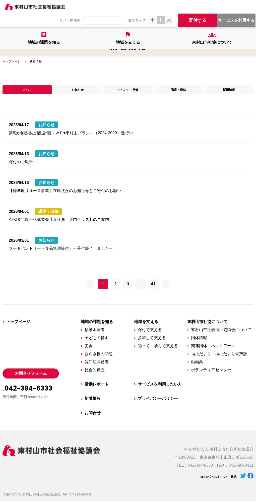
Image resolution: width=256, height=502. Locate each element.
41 (153, 285)
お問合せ (93, 414)
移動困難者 (95, 331)
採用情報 (229, 90)
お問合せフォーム (31, 374)
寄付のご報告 (21, 163)
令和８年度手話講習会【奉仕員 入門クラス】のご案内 (59, 220)
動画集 (197, 363)
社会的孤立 (95, 371)
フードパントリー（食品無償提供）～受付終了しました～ (61, 249)
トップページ (12, 61)
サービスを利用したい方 (160, 385)
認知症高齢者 (97, 363)
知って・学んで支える (158, 347)
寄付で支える (150, 331)
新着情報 (93, 399)
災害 (89, 347)
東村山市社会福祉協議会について (221, 331)
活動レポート (97, 385)
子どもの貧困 (97, 339)
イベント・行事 (128, 90)
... (140, 285)
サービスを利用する (236, 20)
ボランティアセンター (211, 371)
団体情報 (199, 339)
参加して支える (152, 339)
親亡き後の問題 (99, 355)
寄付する (197, 20)
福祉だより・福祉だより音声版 (219, 355)
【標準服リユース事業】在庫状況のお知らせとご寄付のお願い (65, 192)
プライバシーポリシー (158, 399)
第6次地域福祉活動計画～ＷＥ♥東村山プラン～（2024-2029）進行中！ (73, 134)
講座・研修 (178, 90)
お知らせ (78, 90)
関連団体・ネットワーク (213, 347)
